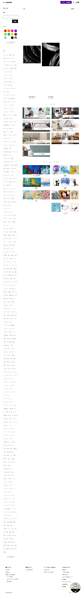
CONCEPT (7, 569)
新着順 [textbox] (72, 8)
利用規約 (64, 579)
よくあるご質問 (65, 572)
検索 (15, 21)
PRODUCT (7, 572)
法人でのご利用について (67, 577)
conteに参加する (29, 569)
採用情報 (64, 586)
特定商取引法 (65, 584)
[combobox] (75, 8)
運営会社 (64, 569)
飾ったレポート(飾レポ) (49, 572)
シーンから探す (9, 576)
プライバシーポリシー (67, 582)
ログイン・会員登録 (66, 2)
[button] (36, 175)
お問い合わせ (65, 574)
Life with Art (46, 569)
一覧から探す (9, 581)
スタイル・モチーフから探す (12, 579)
